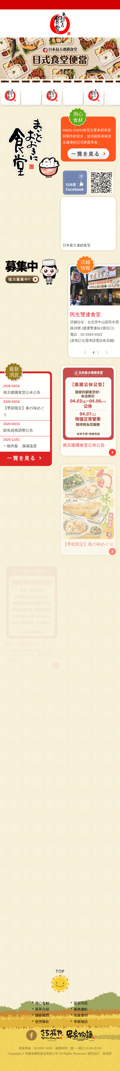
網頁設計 (94, 1053)
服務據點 (81, 1009)
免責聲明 (81, 1015)
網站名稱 (60, 23)
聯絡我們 (42, 1015)
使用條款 (42, 1021)
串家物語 (81, 1021)
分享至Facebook (31, 1035)
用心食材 (42, 1003)
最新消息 (81, 1003)
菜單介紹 (42, 1009)
